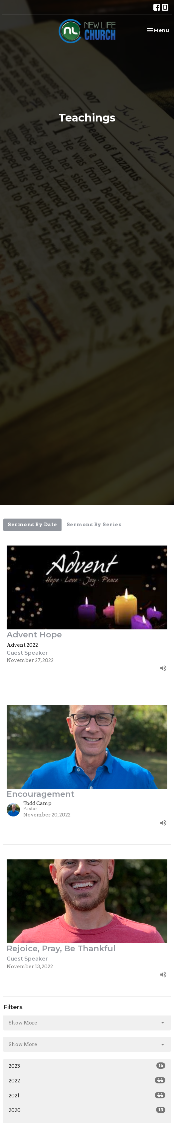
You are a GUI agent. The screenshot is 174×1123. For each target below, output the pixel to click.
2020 (87, 1110)
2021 (87, 1095)
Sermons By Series (94, 525)
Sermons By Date (32, 525)
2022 (87, 1080)
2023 (87, 1065)
